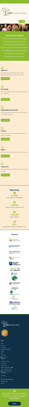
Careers (2, 351)
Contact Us (3, 355)
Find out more (5, 78)
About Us (3, 345)
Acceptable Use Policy (5, 361)
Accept (14, 403)
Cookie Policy (3, 365)
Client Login (4, 357)
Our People (3, 347)
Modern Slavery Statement (7, 367)
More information (14, 398)
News (2, 353)
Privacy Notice (4, 363)
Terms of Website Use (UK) (6, 369)
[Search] (27, 21)
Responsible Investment (6, 349)
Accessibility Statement (6, 371)
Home (2, 343)
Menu (22, 21)
